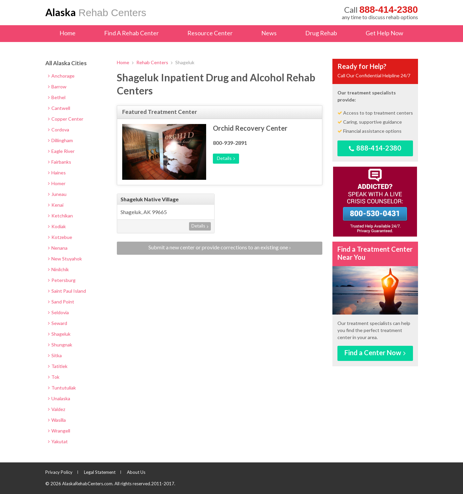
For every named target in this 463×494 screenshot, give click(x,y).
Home (67, 33)
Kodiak (57, 226)
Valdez (56, 409)
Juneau (57, 194)
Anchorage (61, 76)
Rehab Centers (95, 12)
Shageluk (59, 334)
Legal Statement (99, 472)
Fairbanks (59, 162)
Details (226, 158)
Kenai (55, 205)
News (269, 33)
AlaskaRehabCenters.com (87, 483)
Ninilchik (58, 269)
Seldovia (58, 312)
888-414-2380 (375, 148)
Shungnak (60, 344)
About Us (136, 472)
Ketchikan (60, 215)
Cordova (58, 129)
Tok (53, 377)
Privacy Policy (59, 472)
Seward (57, 323)
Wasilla (57, 420)
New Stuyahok (65, 258)
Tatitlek (57, 366)
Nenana (57, 248)
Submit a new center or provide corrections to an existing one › (219, 247)
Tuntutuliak (62, 387)
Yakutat (58, 441)
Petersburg (62, 280)
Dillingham (60, 140)
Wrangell (59, 431)
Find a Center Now (375, 352)
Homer (56, 183)
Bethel (56, 97)
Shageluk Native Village (150, 199)
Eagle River (61, 151)
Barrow (57, 86)
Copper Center (65, 119)
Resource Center (210, 33)
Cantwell (59, 108)
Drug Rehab (321, 33)
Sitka (55, 355)
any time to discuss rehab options (380, 12)
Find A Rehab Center (131, 33)
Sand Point (61, 301)
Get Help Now (384, 33)
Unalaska (59, 398)
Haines (57, 172)
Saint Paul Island (67, 291)
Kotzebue (60, 237)
